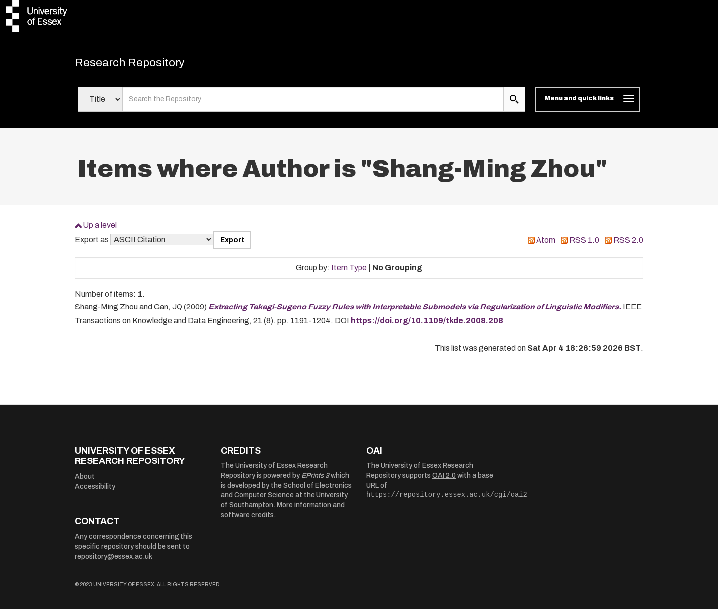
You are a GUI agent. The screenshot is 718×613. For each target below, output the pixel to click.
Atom (545, 244)
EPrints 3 (315, 480)
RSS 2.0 (628, 244)
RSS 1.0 (584, 244)
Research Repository (145, 65)
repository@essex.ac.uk (113, 561)
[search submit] (514, 103)
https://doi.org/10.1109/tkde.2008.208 (427, 325)
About (85, 481)
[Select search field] (100, 103)
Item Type (349, 272)
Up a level (100, 229)
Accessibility (95, 491)
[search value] (313, 103)
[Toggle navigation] (587, 103)
